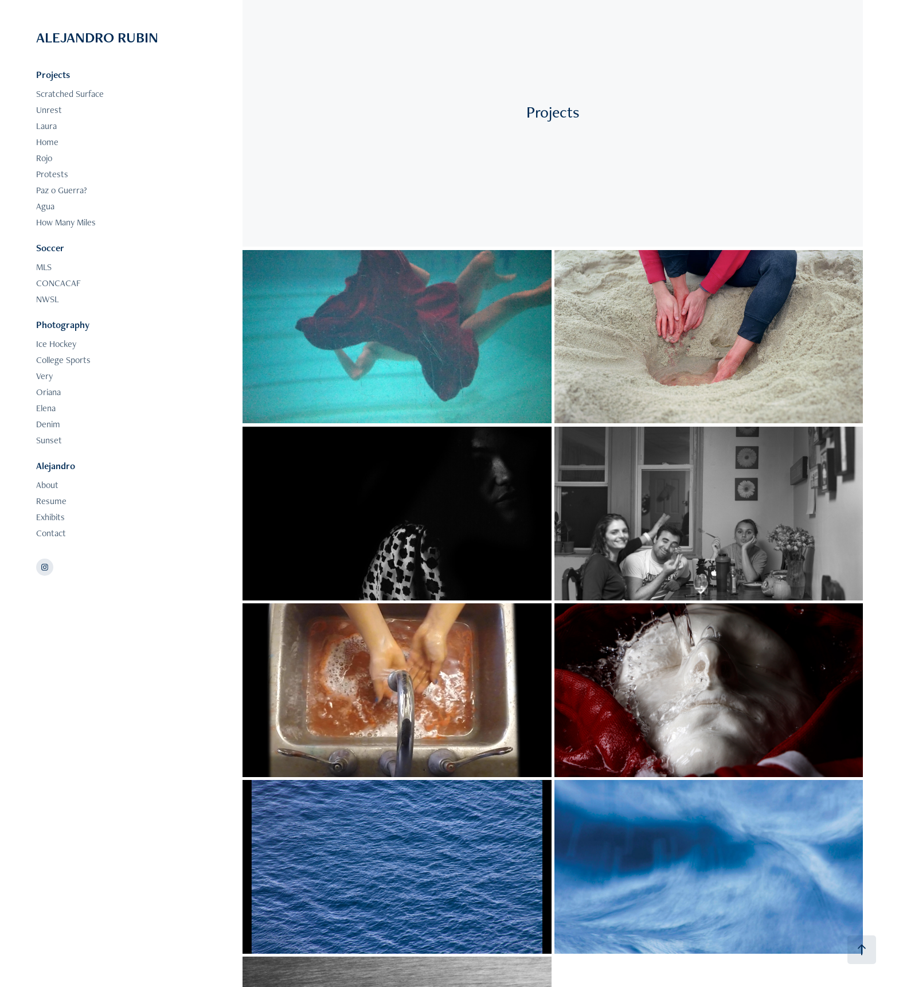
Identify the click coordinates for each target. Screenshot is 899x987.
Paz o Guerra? (61, 190)
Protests (52, 174)
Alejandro (55, 465)
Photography (62, 324)
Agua (45, 206)
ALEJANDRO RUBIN (97, 37)
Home (47, 142)
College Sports (63, 360)
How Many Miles (66, 222)
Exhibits (50, 517)
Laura (46, 126)
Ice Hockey (56, 344)
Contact (51, 533)
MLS (44, 267)
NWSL (47, 299)
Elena (46, 408)
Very (44, 376)
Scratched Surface (70, 94)
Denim (48, 424)
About (47, 485)
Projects (53, 74)
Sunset (49, 440)
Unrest (49, 110)
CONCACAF (58, 283)
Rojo (44, 158)
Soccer (50, 247)
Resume (51, 501)
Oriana (48, 392)
